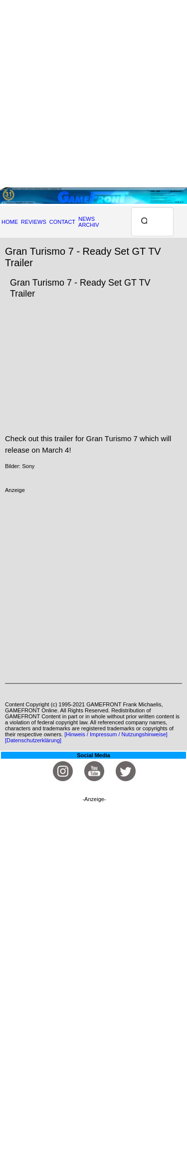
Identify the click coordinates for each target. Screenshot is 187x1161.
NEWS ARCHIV (88, 222)
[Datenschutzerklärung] (33, 740)
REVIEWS (33, 222)
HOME (9, 222)
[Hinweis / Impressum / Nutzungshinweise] (116, 734)
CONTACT (62, 222)
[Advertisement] (93, 93)
